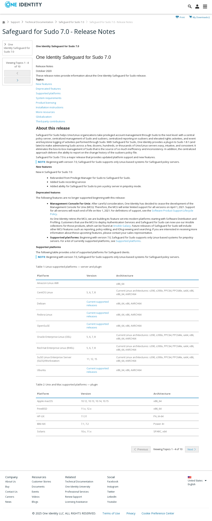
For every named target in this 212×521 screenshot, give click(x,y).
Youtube (112, 501)
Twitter (111, 491)
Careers (9, 496)
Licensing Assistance (76, 501)
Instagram (112, 486)
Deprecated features (48, 88)
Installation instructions (49, 107)
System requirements (48, 98)
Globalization (44, 116)
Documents (38, 486)
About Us (10, 481)
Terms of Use (111, 513)
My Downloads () (201, 17)
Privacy (131, 513)
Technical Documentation (39, 22)
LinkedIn (111, 496)
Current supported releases (98, 303)
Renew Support (73, 496)
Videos (35, 496)
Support (15, 22)
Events (35, 491)
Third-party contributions (50, 121)
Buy (7, 486)
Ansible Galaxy (122, 225)
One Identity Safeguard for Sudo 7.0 (17, 48)
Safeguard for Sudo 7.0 (71, 22)
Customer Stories (41, 481)
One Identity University (77, 486)
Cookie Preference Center (158, 513)
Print (182, 17)
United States (197, 480)
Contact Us (11, 491)
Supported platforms (48, 93)
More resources (45, 112)
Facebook (112, 481)
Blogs (35, 501)
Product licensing (46, 102)
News (8, 501)
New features (44, 84)
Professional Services (77, 491)
